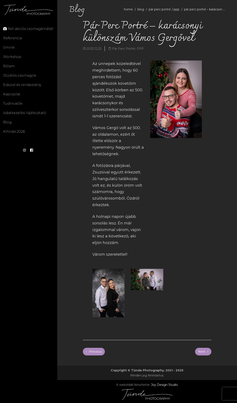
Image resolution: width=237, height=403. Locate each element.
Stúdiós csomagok (19, 75)
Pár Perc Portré (160, 9)
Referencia (12, 38)
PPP (176, 9)
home (128, 9)
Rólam (9, 66)
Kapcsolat (11, 94)
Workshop (12, 57)
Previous (94, 352)
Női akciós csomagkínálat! (28, 29)
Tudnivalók (12, 103)
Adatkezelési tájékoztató (24, 113)
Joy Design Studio (164, 385)
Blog (7, 122)
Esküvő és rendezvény (22, 85)
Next (203, 352)
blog (140, 9)
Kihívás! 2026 (14, 132)
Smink (9, 47)
